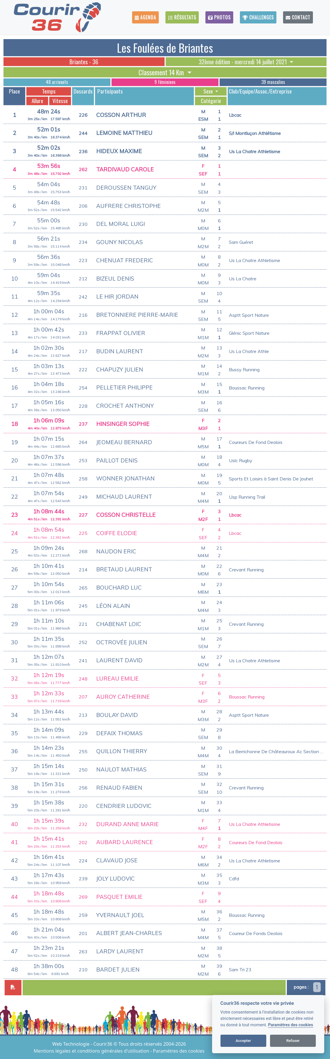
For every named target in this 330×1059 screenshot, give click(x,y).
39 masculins (273, 81)
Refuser (293, 1040)
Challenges (258, 17)
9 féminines (165, 81)
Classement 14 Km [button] (161, 72)
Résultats (182, 17)
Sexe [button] (208, 91)
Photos (219, 17)
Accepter (243, 1040)
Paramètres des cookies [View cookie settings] (179, 1051)
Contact (298, 17)
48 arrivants (57, 81)
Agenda (145, 17)
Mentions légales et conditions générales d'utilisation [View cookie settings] (92, 1051)
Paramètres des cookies (290, 1025)
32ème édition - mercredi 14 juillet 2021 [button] (243, 61)
